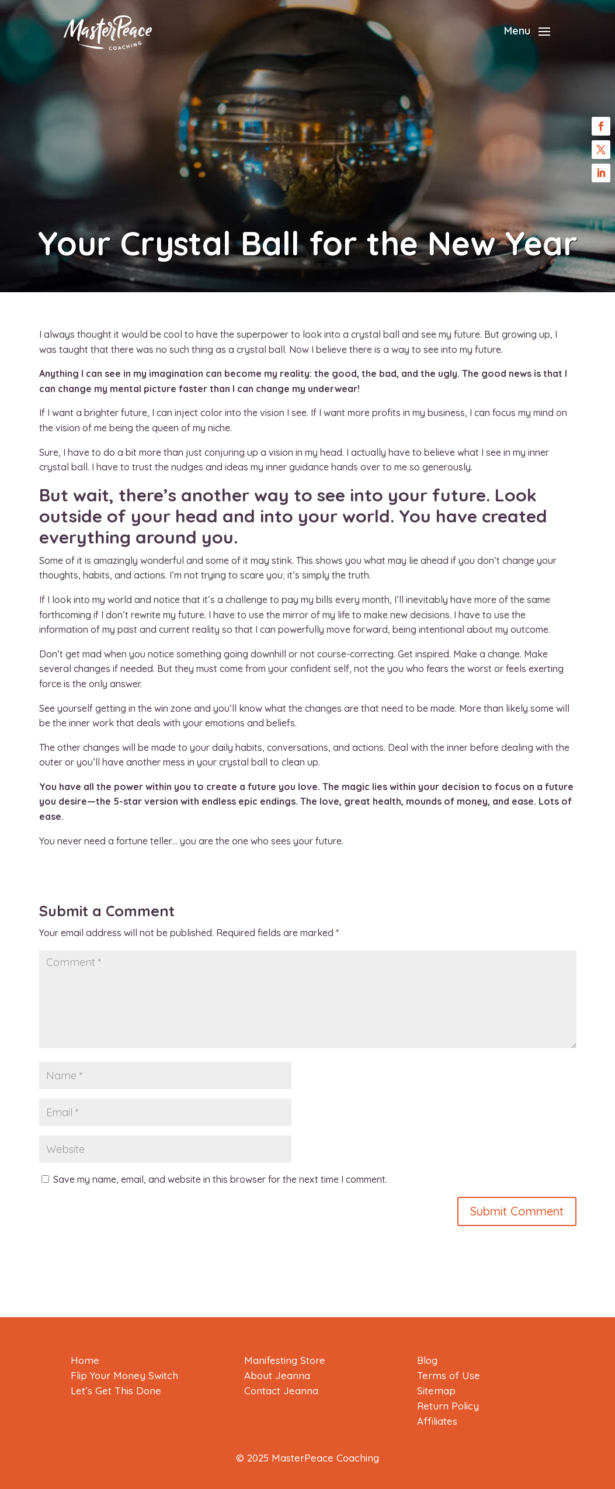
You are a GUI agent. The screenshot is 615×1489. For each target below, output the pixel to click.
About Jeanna (277, 1375)
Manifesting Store (284, 1360)
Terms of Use (448, 1375)
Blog (427, 1360)
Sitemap (436, 1390)
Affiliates (437, 1421)
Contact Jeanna (281, 1390)
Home (85, 1360)
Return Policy (448, 1406)
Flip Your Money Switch (124, 1375)
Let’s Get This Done (116, 1390)
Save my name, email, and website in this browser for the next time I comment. (220, 1179)
